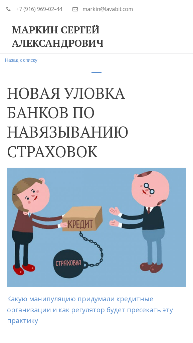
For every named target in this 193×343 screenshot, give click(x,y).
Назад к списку (21, 60)
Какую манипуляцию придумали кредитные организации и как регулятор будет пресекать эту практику (90, 309)
